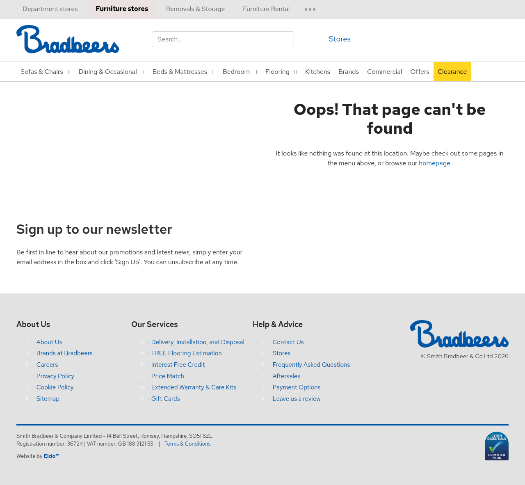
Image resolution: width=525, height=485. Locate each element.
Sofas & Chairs (42, 71)
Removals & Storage (195, 9)
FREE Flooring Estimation (186, 353)
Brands (348, 71)
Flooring (277, 71)
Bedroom (236, 71)
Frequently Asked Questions (311, 365)
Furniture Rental (266, 9)
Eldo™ (51, 456)
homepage (434, 163)
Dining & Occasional (108, 71)
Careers (47, 365)
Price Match (167, 376)
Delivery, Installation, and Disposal (197, 342)
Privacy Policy (55, 376)
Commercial (384, 71)
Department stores (50, 9)
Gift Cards (165, 399)
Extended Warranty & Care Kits (193, 387)
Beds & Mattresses (180, 71)
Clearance (452, 71)
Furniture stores (122, 9)
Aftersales (287, 376)
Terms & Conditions (187, 443)
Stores (340, 39)
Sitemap (48, 399)
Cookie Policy (55, 387)
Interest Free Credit (178, 365)
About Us (49, 342)
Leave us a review (297, 399)
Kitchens (317, 71)
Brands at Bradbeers (65, 353)
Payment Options (297, 387)
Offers (419, 71)
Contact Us (288, 342)
